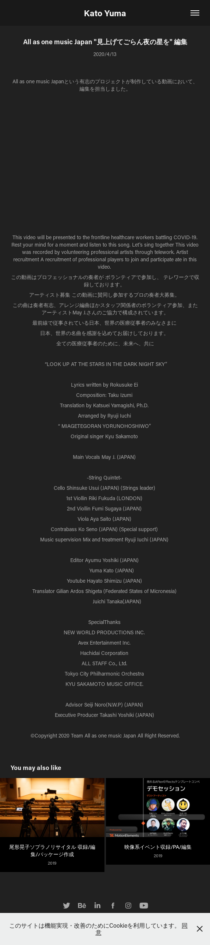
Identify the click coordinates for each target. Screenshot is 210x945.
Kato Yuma (105, 12)
